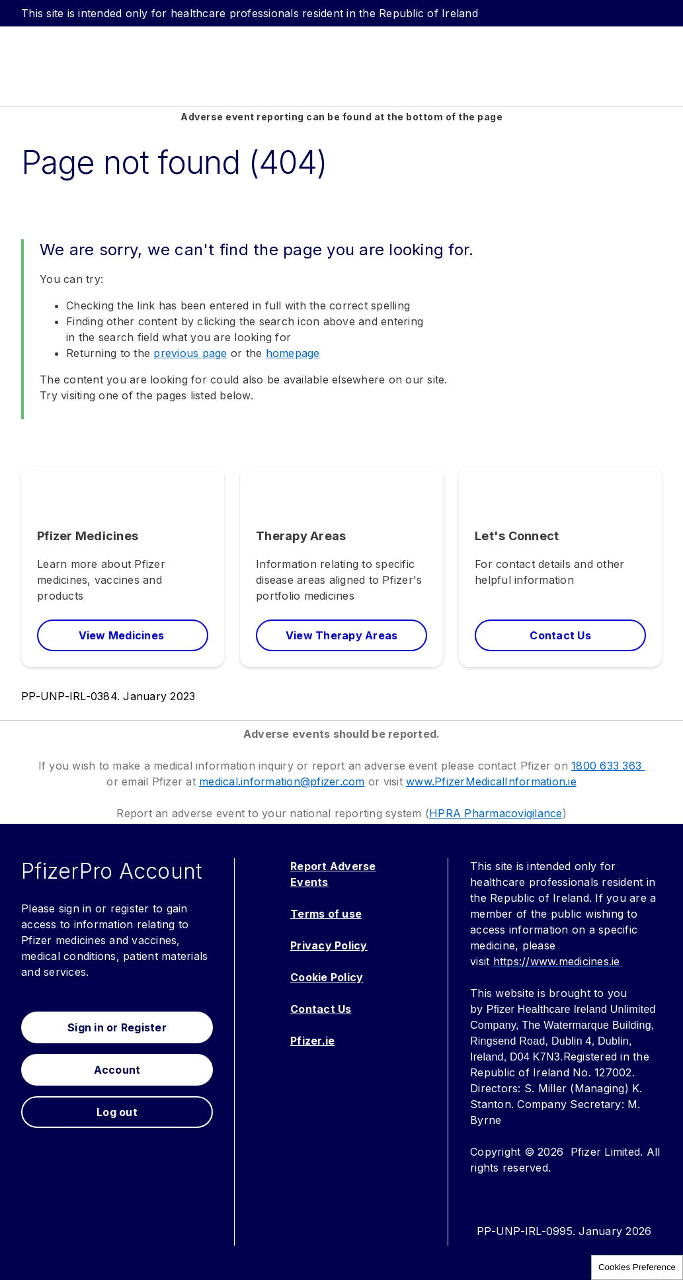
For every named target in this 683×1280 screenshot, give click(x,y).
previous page (190, 353)
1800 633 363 (608, 765)
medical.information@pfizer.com (282, 781)
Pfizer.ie (312, 1040)
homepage (293, 353)
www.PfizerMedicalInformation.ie (491, 781)
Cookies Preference (637, 1267)
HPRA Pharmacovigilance (496, 813)
